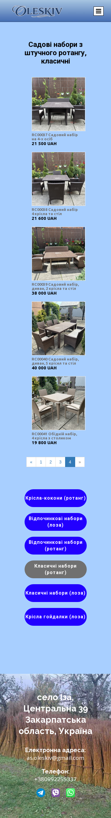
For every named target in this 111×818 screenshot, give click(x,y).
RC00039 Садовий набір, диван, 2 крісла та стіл (55, 286)
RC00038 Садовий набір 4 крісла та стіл (55, 211)
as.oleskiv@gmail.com (55, 758)
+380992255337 (55, 779)
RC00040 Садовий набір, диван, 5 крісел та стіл (55, 361)
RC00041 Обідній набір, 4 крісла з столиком (54, 436)
